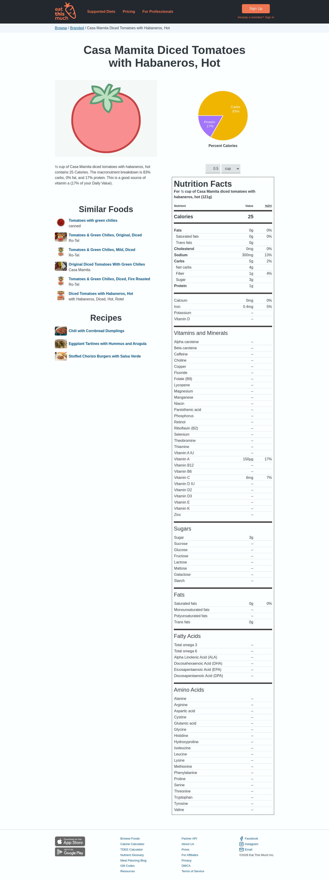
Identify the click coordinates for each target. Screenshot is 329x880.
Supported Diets (101, 11)
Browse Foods (130, 838)
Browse (61, 28)
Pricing (129, 11)
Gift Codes (127, 866)
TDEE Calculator (131, 849)
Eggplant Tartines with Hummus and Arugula (107, 343)
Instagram (248, 844)
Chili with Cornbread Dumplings (97, 331)
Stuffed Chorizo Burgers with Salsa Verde (105, 356)
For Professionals (157, 11)
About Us (188, 844)
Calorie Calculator (132, 844)
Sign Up (256, 9)
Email (245, 849)
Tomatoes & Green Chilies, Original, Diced (105, 235)
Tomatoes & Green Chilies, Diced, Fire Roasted (109, 279)
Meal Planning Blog (133, 860)
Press (185, 849)
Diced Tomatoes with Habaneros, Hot (101, 294)
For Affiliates (190, 855)
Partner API (189, 838)
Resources (127, 871)
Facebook (248, 838)
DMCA (186, 866)
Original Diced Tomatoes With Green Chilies (107, 264)
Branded (77, 28)
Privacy (187, 860)
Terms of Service (193, 871)
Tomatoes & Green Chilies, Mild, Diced (102, 250)
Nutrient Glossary (132, 855)
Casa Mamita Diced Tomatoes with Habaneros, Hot (164, 56)
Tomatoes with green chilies (93, 220)
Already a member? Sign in (256, 17)
